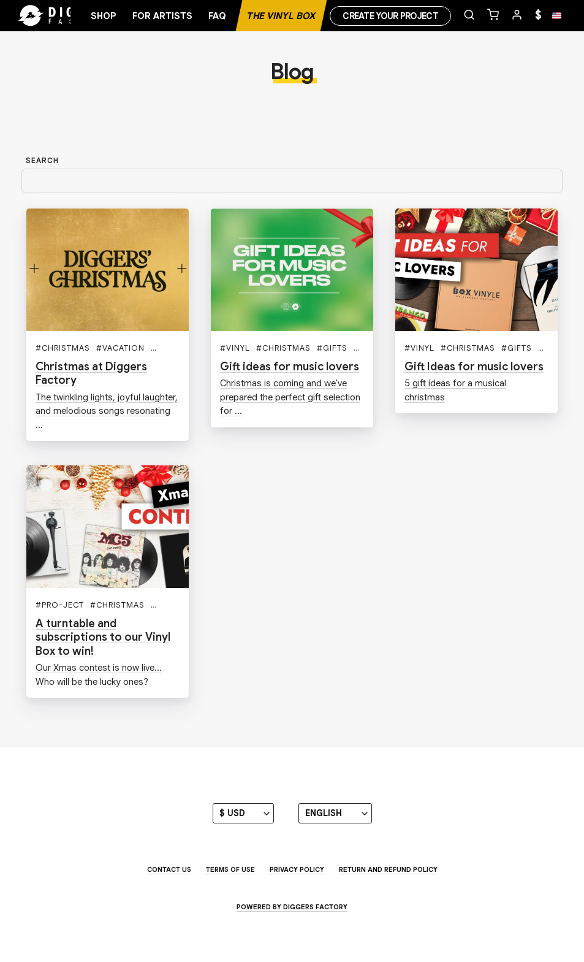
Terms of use (230, 869)
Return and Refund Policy (388, 869)
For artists (162, 15)
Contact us (169, 869)
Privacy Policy (297, 869)
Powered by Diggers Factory (292, 907)
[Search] (292, 181)
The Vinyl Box (281, 15)
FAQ (217, 15)
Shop (103, 15)
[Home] (67, 15)
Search (42, 160)
